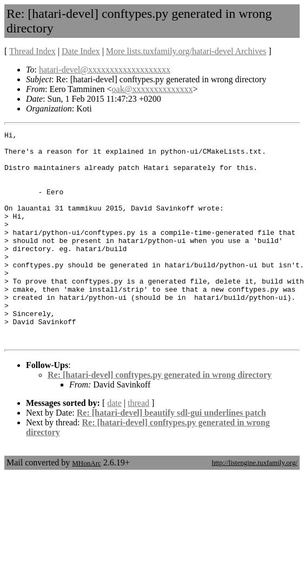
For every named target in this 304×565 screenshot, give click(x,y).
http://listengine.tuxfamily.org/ (255, 505)
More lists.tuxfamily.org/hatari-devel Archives (186, 51)
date (114, 445)
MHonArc (86, 505)
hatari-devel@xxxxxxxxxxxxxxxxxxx (104, 69)
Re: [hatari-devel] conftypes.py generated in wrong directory (160, 417)
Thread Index (32, 51)
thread (138, 445)
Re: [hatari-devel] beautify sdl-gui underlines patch (171, 454)
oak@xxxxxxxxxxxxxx (152, 89)
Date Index (81, 51)
